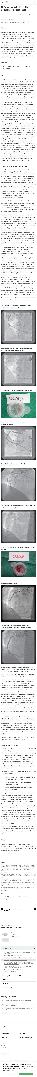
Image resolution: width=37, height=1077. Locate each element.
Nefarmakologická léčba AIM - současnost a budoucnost (15, 960)
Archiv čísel (5, 979)
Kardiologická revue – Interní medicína (12, 976)
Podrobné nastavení (11, 1074)
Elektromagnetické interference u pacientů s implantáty (15, 909)
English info (32, 15)
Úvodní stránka (5, 1033)
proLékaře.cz (7, 2)
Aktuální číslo (6, 983)
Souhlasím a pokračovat (26, 1074)
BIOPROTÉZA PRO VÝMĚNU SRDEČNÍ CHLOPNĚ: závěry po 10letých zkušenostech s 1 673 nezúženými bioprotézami (18, 967)
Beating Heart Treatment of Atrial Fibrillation (13, 969)
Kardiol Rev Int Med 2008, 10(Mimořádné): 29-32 (18, 22)
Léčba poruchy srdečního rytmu (10, 971)
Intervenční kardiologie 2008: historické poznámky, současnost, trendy (18, 957)
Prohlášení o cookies (5, 1052)
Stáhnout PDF (23, 15)
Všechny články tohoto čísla (9, 948)
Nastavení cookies (5, 1054)
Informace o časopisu (8, 987)
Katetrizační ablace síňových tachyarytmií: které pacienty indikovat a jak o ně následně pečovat (20, 953)
